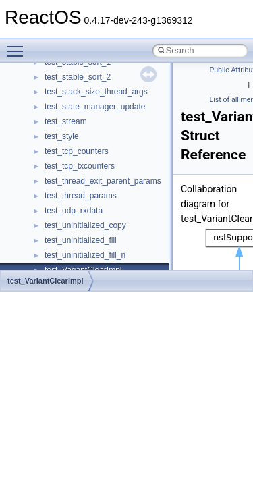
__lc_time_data (72, 131)
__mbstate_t (67, 235)
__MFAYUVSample (79, 265)
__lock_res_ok (70, 176)
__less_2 (61, 146)
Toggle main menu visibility (18, 45)
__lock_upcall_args (79, 191)
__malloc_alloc (71, 220)
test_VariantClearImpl (45, 281)
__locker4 (62, 206)
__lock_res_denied (79, 161)
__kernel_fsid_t (72, 117)
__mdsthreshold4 (76, 250)
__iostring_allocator (80, 87)
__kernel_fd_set (73, 102)
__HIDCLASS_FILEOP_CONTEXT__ (112, 72)
